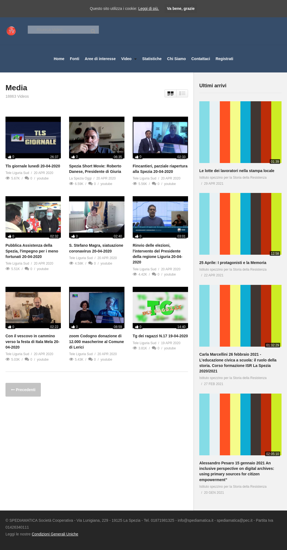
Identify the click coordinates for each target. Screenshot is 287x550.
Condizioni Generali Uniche (55, 534)
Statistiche (152, 59)
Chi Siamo (176, 59)
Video (129, 59)
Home (59, 59)
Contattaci (200, 59)
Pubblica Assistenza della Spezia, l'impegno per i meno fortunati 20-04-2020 (31, 251)
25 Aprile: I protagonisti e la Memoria (232, 262)
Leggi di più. (148, 8)
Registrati (224, 59)
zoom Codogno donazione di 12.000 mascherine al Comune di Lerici (96, 341)
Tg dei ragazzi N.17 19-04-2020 (160, 336)
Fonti (74, 59)
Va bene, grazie (181, 8)
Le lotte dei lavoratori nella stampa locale (236, 171)
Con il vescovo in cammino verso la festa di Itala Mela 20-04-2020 (32, 341)
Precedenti (25, 390)
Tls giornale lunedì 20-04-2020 (32, 166)
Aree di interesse (100, 59)
